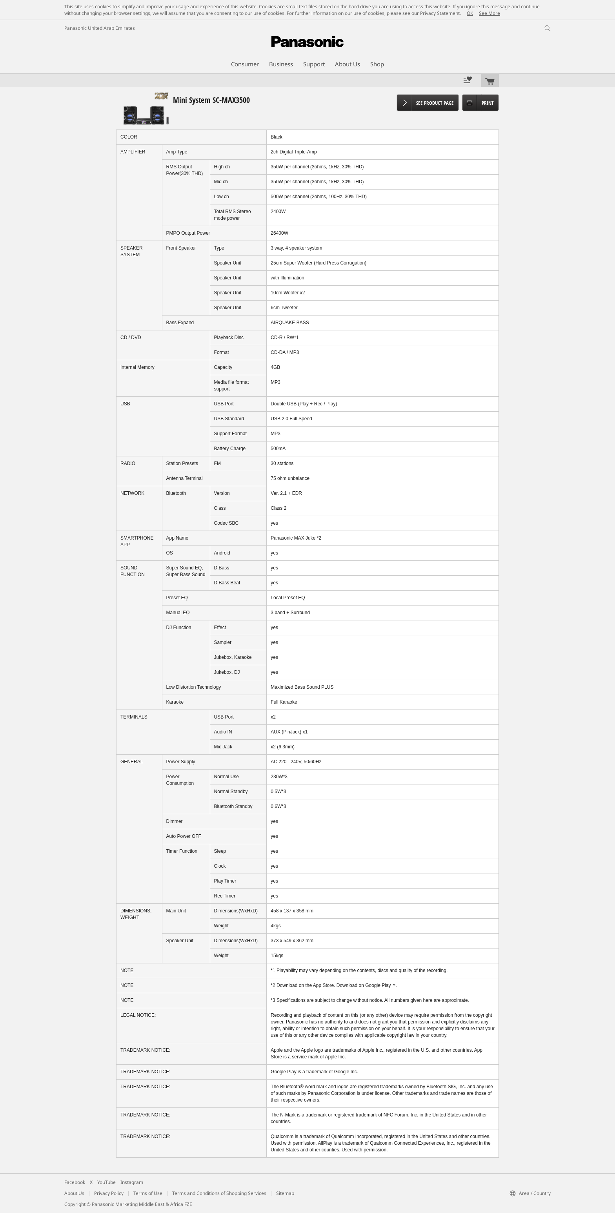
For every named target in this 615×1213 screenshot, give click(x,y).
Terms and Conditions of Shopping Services (219, 1193)
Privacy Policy (109, 1193)
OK (470, 13)
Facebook (74, 1182)
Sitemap (285, 1193)
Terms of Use (147, 1193)
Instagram (131, 1182)
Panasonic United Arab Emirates (99, 28)
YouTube (106, 1182)
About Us (74, 1193)
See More (489, 13)
